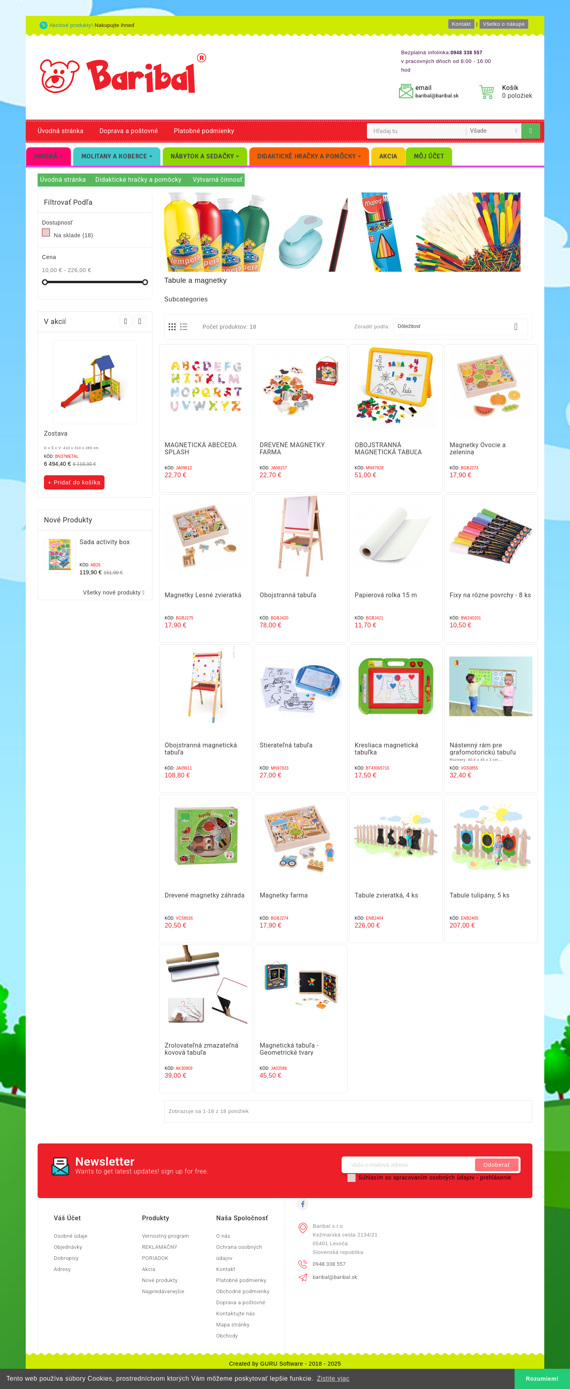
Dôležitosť (461, 327)
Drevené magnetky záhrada (205, 895)
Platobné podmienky (204, 131)
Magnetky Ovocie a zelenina (478, 448)
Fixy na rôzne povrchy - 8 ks (490, 595)
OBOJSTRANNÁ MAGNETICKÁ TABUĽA (388, 448)
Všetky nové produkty (115, 593)
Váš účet (67, 1218)
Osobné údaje (70, 1236)
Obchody (227, 1336)
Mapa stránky (232, 1325)
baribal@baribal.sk (436, 96)
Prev (126, 321)
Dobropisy (66, 1258)
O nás (223, 1236)
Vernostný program (165, 1236)
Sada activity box (105, 542)
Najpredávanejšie (163, 1291)
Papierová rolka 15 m (386, 595)
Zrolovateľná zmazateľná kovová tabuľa (201, 1049)
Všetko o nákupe (504, 24)
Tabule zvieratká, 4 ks (386, 895)
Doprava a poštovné (128, 131)
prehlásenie (495, 1177)
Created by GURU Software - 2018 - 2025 (285, 1363)
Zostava (56, 433)
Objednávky (68, 1247)
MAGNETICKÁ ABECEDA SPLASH (201, 448)
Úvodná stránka (61, 131)
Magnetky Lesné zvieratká (203, 595)
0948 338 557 (329, 1264)
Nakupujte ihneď (115, 25)
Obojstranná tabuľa (288, 595)
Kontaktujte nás (235, 1314)
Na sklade (73, 235)
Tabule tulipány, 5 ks (479, 895)
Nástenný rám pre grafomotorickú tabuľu (483, 748)
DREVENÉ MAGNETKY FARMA (292, 448)
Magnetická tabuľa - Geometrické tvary (289, 1049)
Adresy (62, 1269)
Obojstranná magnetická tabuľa (201, 748)
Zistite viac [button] (333, 1378)
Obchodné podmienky (243, 1291)
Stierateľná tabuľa (286, 745)
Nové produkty (160, 1280)
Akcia (149, 1269)
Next (140, 321)
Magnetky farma (284, 895)
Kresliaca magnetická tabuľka (386, 748)
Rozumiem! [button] (542, 1379)
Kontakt (461, 24)
